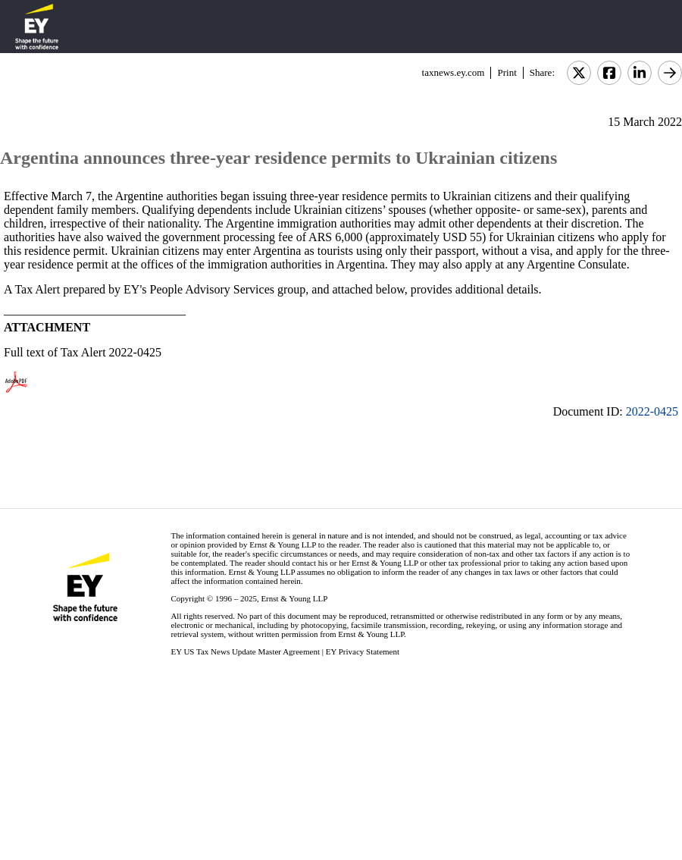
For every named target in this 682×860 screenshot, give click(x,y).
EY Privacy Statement (362, 651)
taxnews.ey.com (453, 72)
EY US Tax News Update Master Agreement (245, 651)
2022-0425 (652, 411)
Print (506, 72)
